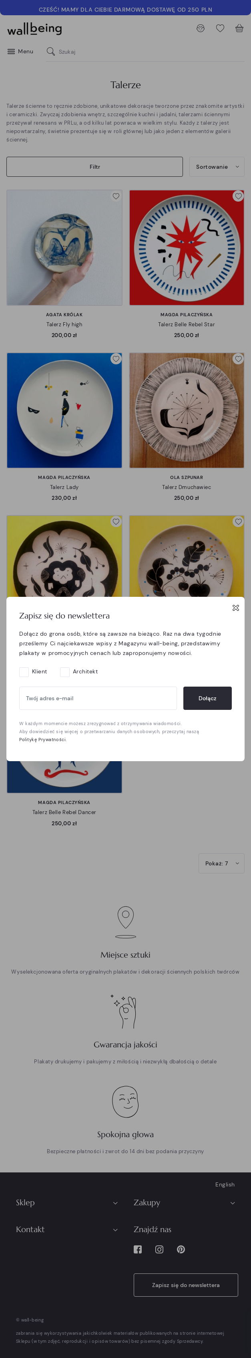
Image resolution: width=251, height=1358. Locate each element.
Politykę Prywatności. (43, 739)
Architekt (85, 671)
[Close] (236, 607)
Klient (39, 671)
